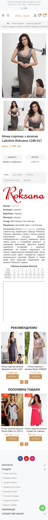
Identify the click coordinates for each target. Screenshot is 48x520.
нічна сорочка (29, 229)
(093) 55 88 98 (34, 4)
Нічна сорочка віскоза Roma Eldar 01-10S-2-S (12, 431)
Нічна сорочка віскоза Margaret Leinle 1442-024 (12, 369)
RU (22, 8)
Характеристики (11, 180)
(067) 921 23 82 (14, 4)
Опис (6, 175)
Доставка (17, 175)
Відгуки (27, 180)
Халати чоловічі (11, 500)
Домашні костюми (12, 487)
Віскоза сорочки (34, 23)
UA (25, 8)
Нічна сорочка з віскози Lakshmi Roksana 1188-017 (25, 26)
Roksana (15, 206)
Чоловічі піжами (11, 496)
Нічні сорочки (18, 23)
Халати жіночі (10, 482)
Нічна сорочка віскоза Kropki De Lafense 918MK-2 (36, 431)
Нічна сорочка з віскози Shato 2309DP (36, 367)
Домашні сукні (10, 491)
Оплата (29, 175)
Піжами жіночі (10, 478)
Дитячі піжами (10, 505)
